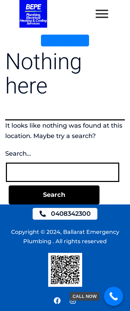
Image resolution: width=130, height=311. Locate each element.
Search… (18, 153)
